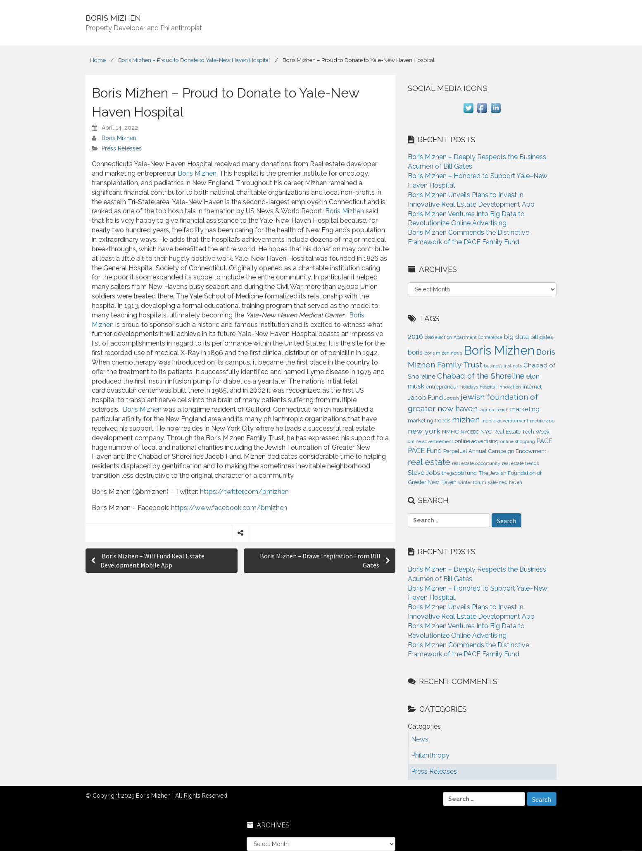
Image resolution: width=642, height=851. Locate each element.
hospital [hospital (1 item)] (488, 386)
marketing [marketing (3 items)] (525, 409)
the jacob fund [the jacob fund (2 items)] (459, 473)
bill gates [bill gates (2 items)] (541, 337)
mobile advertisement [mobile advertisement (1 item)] (504, 420)
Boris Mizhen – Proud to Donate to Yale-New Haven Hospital (194, 60)
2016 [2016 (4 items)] (415, 336)
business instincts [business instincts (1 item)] (503, 365)
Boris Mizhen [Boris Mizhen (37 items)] (499, 350)
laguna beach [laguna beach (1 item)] (494, 409)
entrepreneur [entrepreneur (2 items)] (442, 387)
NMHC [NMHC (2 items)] (450, 432)
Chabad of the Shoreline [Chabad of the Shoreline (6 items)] (481, 375)
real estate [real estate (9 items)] (429, 462)
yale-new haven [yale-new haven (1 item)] (505, 482)
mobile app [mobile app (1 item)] (542, 420)
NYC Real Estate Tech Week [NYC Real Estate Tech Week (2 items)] (514, 432)
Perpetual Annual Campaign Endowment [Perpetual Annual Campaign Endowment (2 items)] (494, 451)
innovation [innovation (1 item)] (509, 386)
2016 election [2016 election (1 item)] (438, 337)
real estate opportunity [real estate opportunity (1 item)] (476, 463)
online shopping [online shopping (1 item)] (517, 441)
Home (98, 60)
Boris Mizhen (119, 138)
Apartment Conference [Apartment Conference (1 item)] (478, 337)
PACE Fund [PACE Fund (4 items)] (425, 450)
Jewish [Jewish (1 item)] (452, 398)
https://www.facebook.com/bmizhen (229, 508)
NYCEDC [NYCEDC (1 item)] (470, 431)
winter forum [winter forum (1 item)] (472, 482)
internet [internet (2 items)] (532, 387)
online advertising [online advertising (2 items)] (477, 441)
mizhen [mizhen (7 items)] (466, 419)
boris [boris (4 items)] (415, 352)
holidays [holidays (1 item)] (469, 386)
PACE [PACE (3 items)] (544, 441)
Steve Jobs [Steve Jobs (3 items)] (424, 473)
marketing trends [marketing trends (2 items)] (429, 420)
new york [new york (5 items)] (424, 431)
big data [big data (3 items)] (516, 337)
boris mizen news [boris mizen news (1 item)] (443, 352)
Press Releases (122, 148)
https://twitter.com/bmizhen (244, 492)
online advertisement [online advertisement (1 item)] (430, 441)
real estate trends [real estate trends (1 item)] (520, 463)
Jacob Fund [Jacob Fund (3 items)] (425, 397)
